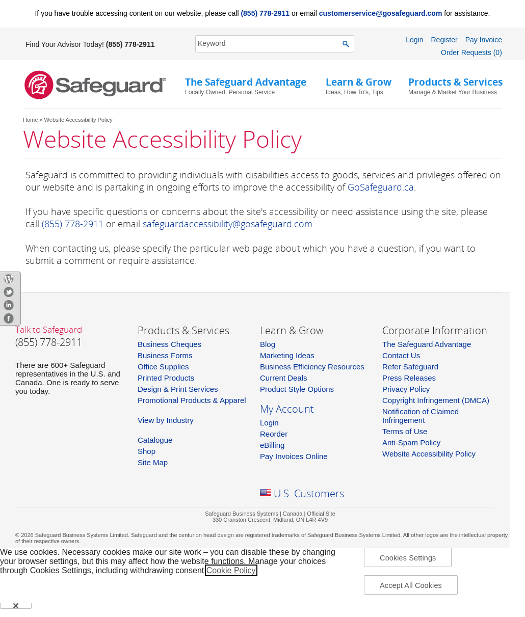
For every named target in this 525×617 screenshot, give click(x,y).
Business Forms (165, 355)
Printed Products (166, 377)
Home (30, 120)
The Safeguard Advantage (426, 344)
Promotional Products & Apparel (192, 400)
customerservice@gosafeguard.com (380, 13)
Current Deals (283, 377)
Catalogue (155, 440)
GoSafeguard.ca (381, 187)
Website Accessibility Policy (429, 453)
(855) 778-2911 (265, 13)
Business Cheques (169, 344)
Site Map (153, 462)
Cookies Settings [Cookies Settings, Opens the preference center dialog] (408, 558)
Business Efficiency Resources (312, 366)
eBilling (272, 445)
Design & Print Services (178, 389)
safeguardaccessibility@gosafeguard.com (227, 224)
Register (444, 40)
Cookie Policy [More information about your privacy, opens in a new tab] (231, 570)
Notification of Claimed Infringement (420, 415)
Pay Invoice (483, 40)
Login (414, 40)
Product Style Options (297, 389)
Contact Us (401, 355)
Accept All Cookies (411, 585)
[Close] (16, 606)
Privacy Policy (406, 389)
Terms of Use (404, 431)
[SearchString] (269, 43)
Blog (267, 344)
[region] (262, 582)
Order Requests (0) (471, 52)
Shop (146, 451)
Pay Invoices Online (294, 456)
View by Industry (166, 420)
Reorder (273, 434)
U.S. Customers (309, 493)
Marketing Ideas (287, 355)
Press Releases (409, 377)
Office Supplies (163, 366)
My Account (287, 409)
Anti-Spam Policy (411, 442)
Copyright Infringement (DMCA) (435, 400)
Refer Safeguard (410, 366)
